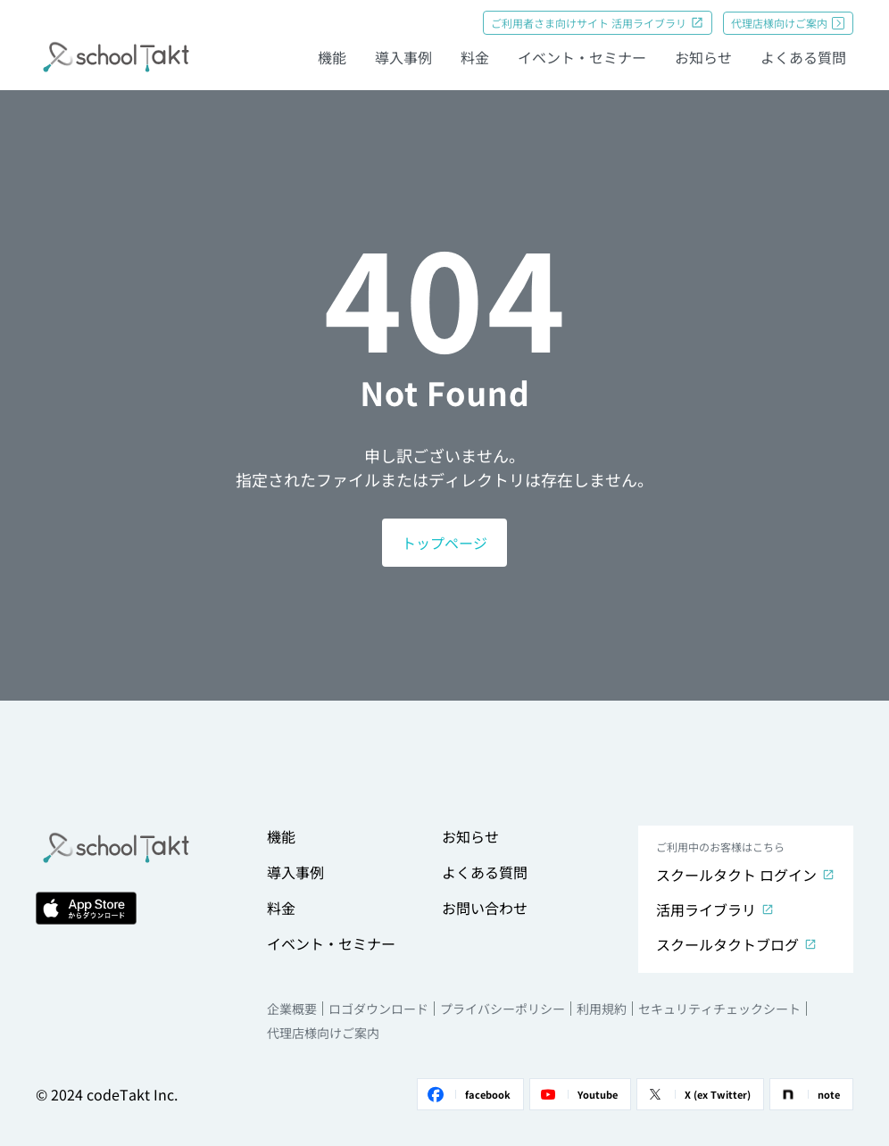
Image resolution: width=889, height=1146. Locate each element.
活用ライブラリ (715, 909)
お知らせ (703, 57)
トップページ (444, 542)
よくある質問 (803, 57)
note (808, 1094)
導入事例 (403, 57)
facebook (468, 1094)
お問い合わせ (485, 907)
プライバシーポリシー (502, 1008)
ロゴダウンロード (378, 1008)
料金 (475, 57)
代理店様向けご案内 (788, 22)
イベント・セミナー (582, 57)
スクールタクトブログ (737, 944)
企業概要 (292, 1008)
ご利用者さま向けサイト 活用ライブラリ (597, 22)
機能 (332, 57)
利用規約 (602, 1008)
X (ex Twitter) (697, 1094)
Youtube (577, 1094)
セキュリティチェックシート (719, 1008)
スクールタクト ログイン (745, 874)
